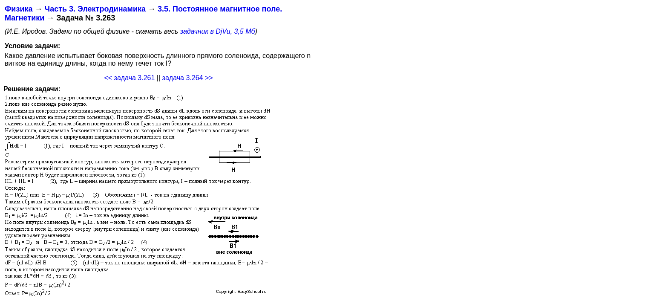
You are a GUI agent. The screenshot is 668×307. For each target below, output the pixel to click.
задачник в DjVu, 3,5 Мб (217, 31)
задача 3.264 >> (187, 77)
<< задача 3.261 (129, 77)
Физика (18, 9)
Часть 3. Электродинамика (94, 9)
